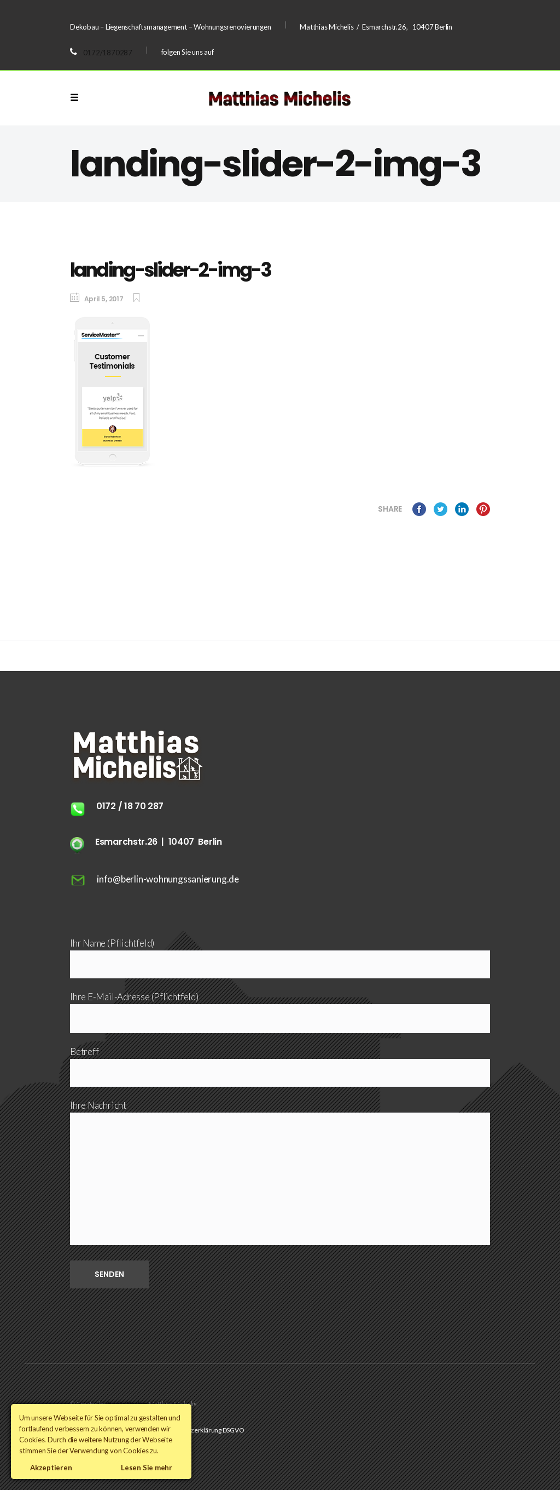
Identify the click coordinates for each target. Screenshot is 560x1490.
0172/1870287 (107, 52)
